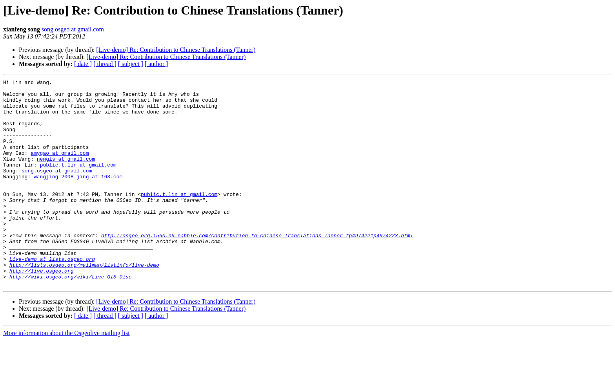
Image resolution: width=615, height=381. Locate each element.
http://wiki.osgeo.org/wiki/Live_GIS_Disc (70, 316)
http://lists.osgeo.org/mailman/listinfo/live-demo (84, 302)
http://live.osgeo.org (41, 309)
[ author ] (156, 63)
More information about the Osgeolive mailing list (66, 374)
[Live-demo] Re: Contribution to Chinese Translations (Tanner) (175, 49)
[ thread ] (104, 63)
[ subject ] (130, 63)
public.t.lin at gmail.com (78, 182)
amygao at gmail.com (60, 168)
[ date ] (83, 63)
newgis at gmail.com (66, 175)
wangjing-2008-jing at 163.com (78, 196)
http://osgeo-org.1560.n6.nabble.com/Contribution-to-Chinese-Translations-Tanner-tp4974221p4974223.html (257, 267)
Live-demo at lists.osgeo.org (52, 295)
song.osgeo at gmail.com (73, 29)
